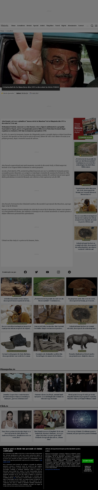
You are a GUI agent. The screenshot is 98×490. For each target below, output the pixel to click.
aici (14, 477)
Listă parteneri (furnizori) (52, 469)
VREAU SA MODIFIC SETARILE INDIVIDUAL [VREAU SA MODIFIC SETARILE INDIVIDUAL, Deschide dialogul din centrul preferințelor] (88, 469)
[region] (49, 468)
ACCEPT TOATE (88, 461)
